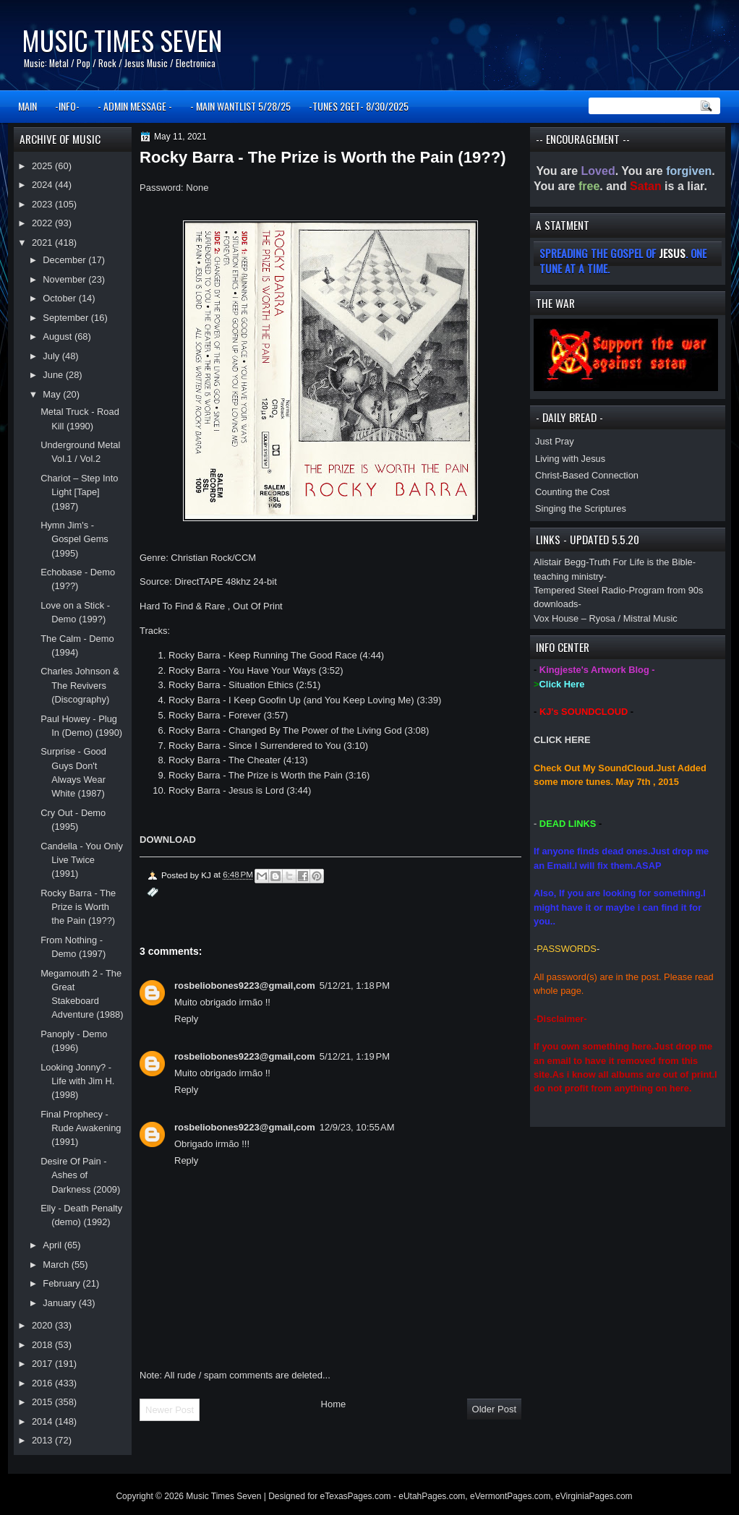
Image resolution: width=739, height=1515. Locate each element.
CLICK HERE (562, 739)
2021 (43, 242)
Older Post (494, 1409)
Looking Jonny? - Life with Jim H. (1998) (77, 1081)
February (62, 1283)
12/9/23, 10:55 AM (357, 1127)
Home (333, 1404)
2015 (43, 1401)
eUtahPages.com (431, 1496)
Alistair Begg (560, 562)
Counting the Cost (572, 491)
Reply (186, 1018)
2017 (43, 1363)
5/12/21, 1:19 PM (355, 1056)
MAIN (27, 105)
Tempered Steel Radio (579, 590)
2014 (43, 1421)
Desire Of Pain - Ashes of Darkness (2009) (80, 1175)
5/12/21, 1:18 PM (355, 985)
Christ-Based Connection (586, 475)
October (60, 298)
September (66, 317)
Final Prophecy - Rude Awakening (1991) (80, 1128)
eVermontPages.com (510, 1496)
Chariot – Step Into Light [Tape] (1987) (79, 492)
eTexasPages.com (355, 1496)
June (54, 374)
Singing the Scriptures (580, 508)
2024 (43, 184)
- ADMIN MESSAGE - (135, 105)
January (60, 1302)
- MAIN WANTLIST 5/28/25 (240, 105)
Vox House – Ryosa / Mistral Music (606, 618)
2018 (43, 1344)
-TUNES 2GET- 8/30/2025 (359, 105)
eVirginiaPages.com (594, 1496)
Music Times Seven (122, 40)
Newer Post (169, 1409)
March (57, 1264)
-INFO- (67, 105)
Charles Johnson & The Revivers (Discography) (79, 685)
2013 (43, 1440)
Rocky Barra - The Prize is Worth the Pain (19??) (78, 907)
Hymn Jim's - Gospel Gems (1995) (74, 539)
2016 (43, 1383)
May (53, 394)
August (58, 336)
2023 (43, 204)
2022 (43, 223)
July (52, 356)
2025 (43, 165)
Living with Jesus (570, 458)
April (53, 1245)
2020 (43, 1325)
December (65, 259)
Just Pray (554, 441)
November (65, 279)
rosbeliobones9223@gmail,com (244, 985)
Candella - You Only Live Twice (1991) (81, 860)
